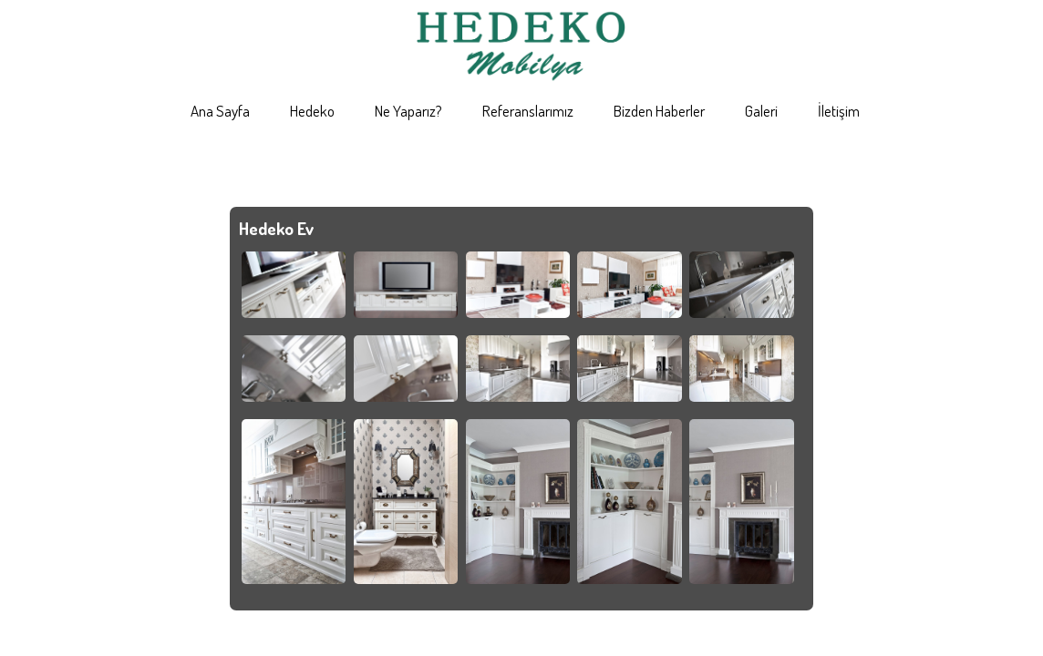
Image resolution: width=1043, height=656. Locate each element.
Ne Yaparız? (408, 110)
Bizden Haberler (659, 110)
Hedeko (312, 110)
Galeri (761, 110)
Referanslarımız (527, 110)
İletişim (839, 110)
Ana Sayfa (220, 110)
